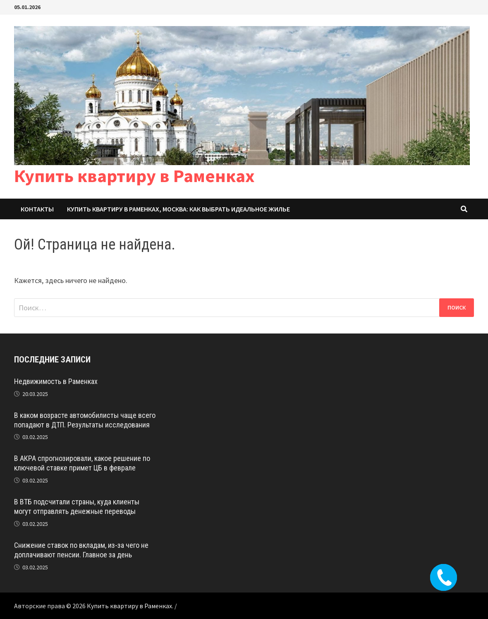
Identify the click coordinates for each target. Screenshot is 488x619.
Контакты (37, 209)
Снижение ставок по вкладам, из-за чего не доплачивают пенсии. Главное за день (81, 550)
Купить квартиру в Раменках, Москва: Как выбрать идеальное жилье (178, 209)
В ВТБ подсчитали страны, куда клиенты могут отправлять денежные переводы (76, 506)
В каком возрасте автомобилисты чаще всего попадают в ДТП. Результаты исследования (84, 420)
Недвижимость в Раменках (56, 381)
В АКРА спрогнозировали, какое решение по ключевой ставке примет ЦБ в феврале (82, 463)
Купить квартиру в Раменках (134, 175)
